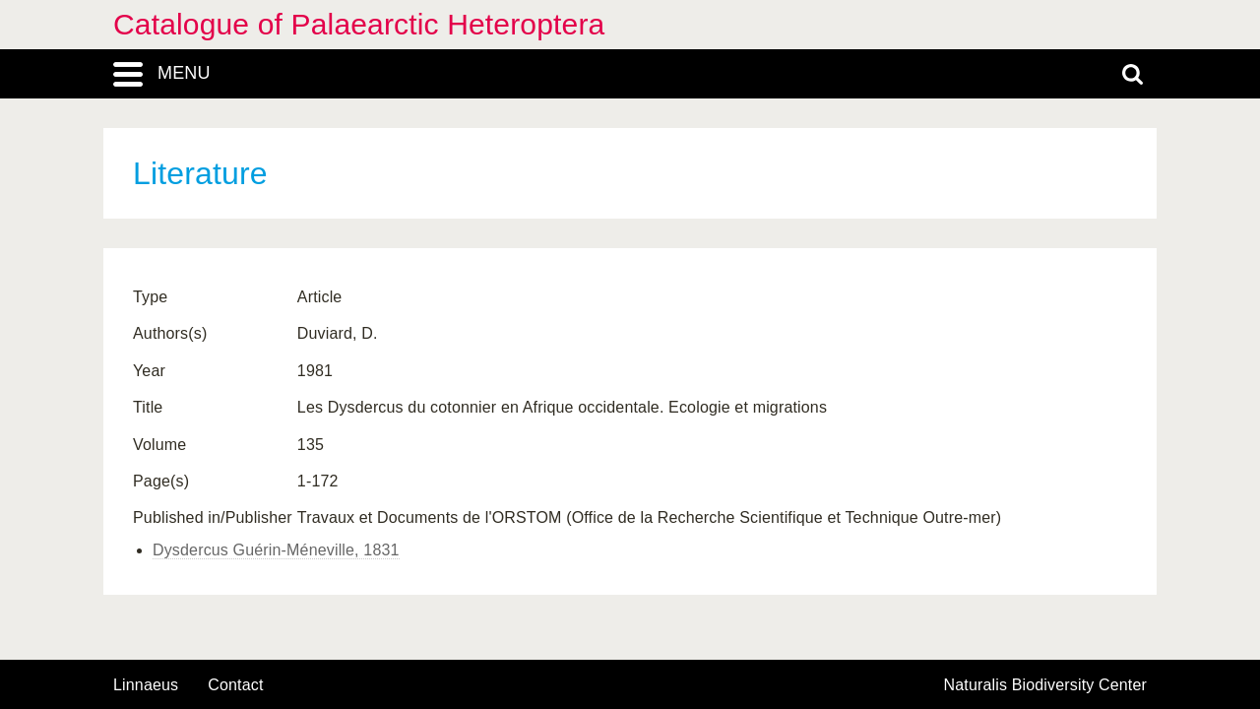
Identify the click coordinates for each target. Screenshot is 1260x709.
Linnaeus (145, 685)
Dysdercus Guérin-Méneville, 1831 (276, 550)
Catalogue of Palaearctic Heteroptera (358, 24)
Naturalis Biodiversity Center (1046, 685)
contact (235, 685)
